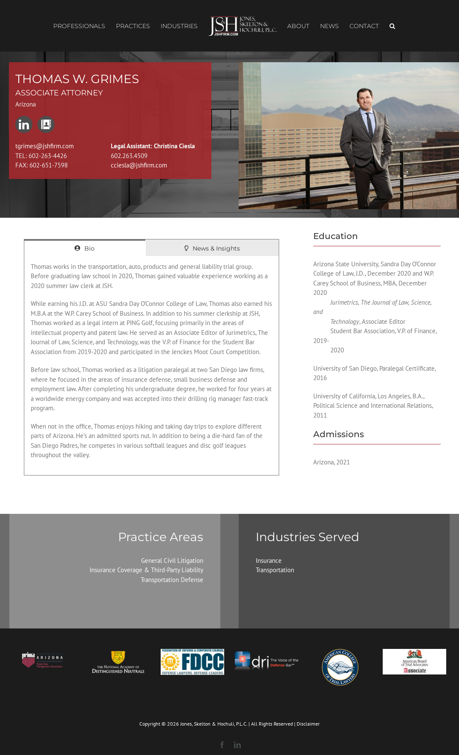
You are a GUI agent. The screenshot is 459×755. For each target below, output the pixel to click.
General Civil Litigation (172, 560)
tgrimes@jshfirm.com (44, 146)
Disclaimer (308, 723)
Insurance (269, 560)
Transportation (275, 570)
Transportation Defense (172, 580)
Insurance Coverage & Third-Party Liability (146, 570)
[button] (392, 26)
